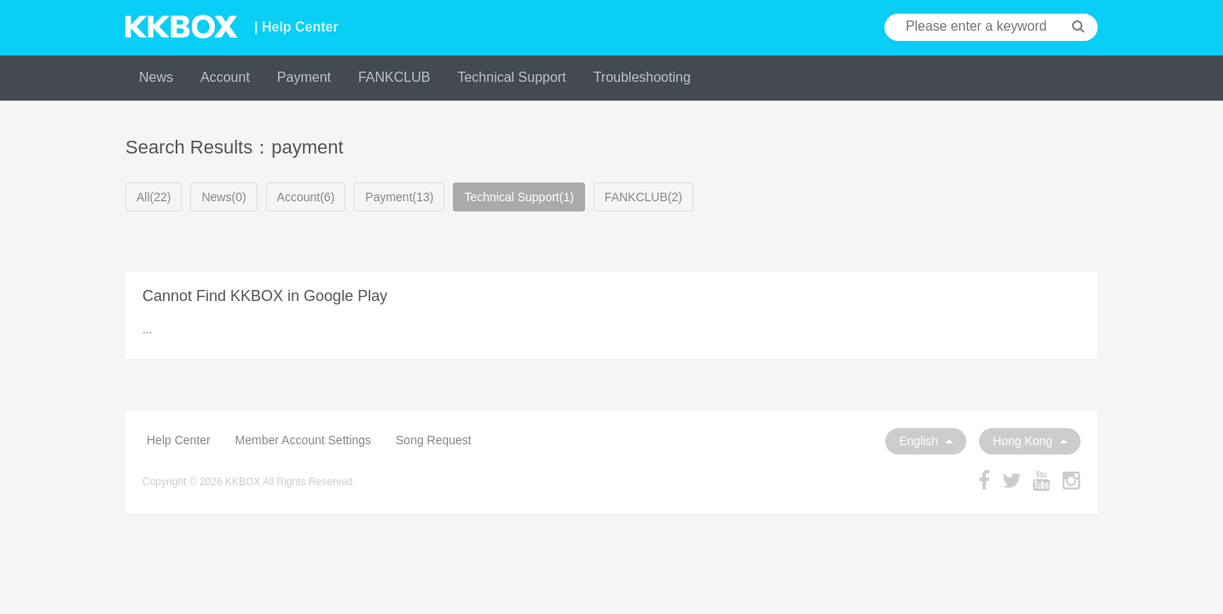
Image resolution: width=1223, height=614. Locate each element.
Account (225, 77)
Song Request (434, 440)
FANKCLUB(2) (643, 197)
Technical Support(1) (518, 197)
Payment (304, 77)
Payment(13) (399, 197)
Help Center (179, 440)
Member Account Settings (303, 440)
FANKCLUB (394, 77)
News (156, 77)
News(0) (223, 197)
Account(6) (306, 197)
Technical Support (511, 77)
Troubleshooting (642, 77)
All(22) (153, 197)
